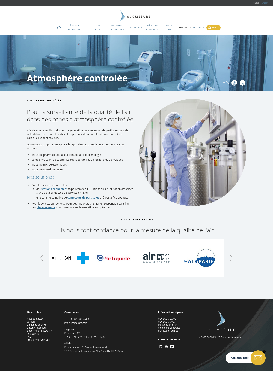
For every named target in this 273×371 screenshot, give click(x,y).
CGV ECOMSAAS (166, 321)
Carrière (31, 321)
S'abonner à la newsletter (40, 330)
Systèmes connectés (96, 27)
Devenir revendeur (37, 327)
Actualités (198, 27)
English (265, 2)
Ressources (33, 333)
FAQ (29, 336)
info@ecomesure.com (75, 322)
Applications (184, 27)
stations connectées (54, 189)
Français (255, 2)
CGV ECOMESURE (167, 318)
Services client (169, 27)
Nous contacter (35, 318)
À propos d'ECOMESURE (74, 27)
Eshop (215, 27)
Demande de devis (36, 324)
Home (59, 28)
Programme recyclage (38, 339)
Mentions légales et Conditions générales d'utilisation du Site (169, 327)
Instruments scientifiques (117, 27)
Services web (135, 27)
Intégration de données (152, 27)
